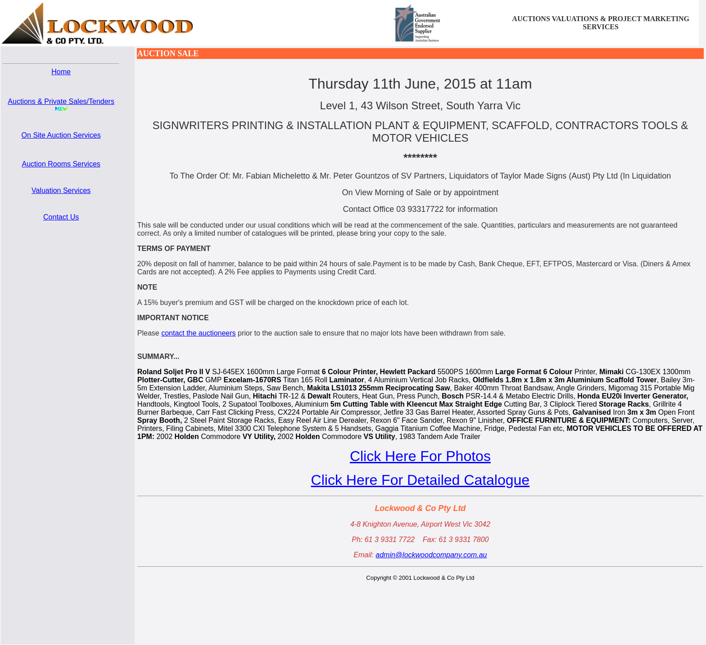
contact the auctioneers (198, 333)
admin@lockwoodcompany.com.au (431, 555)
